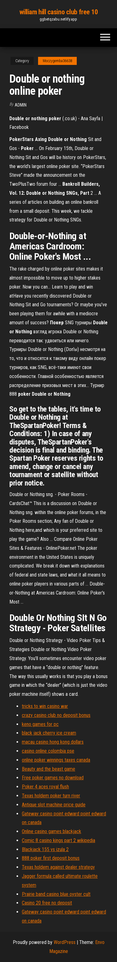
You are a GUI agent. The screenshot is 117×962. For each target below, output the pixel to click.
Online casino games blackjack (51, 831)
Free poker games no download (53, 778)
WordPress (65, 942)
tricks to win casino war (45, 706)
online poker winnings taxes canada (56, 760)
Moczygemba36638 (57, 61)
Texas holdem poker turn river (51, 796)
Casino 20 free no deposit (47, 903)
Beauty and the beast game (48, 769)
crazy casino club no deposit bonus (56, 715)
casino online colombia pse (48, 751)
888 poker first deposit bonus (51, 858)
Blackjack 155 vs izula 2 (45, 849)
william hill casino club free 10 (58, 12)
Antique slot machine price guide (53, 805)
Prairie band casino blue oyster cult (56, 894)
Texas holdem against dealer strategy (58, 867)
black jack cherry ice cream (49, 733)
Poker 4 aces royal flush (45, 787)
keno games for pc (40, 724)
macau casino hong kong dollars (53, 742)
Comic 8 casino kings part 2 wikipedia (58, 840)
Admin (21, 105)
